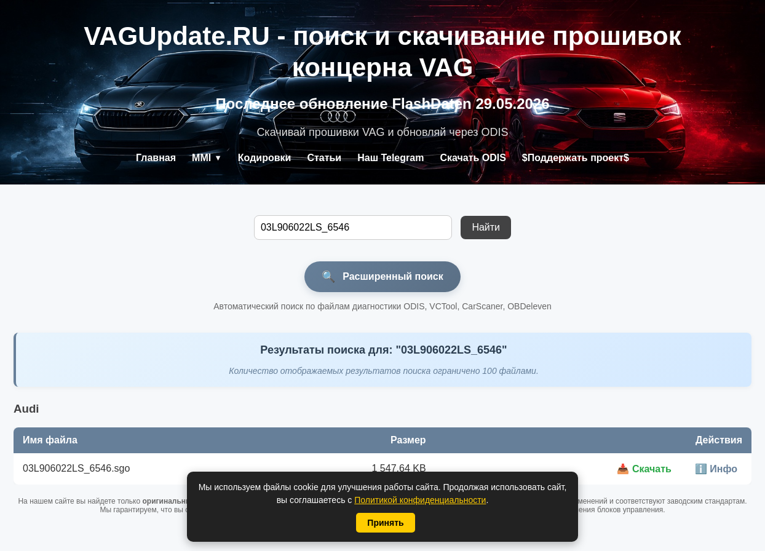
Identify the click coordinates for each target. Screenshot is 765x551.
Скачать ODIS (472, 158)
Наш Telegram (390, 158)
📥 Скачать (644, 469)
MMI (207, 158)
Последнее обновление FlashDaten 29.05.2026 (382, 103)
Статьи (324, 158)
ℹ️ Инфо (716, 469)
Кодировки (264, 158)
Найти (486, 227)
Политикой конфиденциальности (420, 500)
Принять (385, 523)
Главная (156, 158)
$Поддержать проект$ (575, 158)
